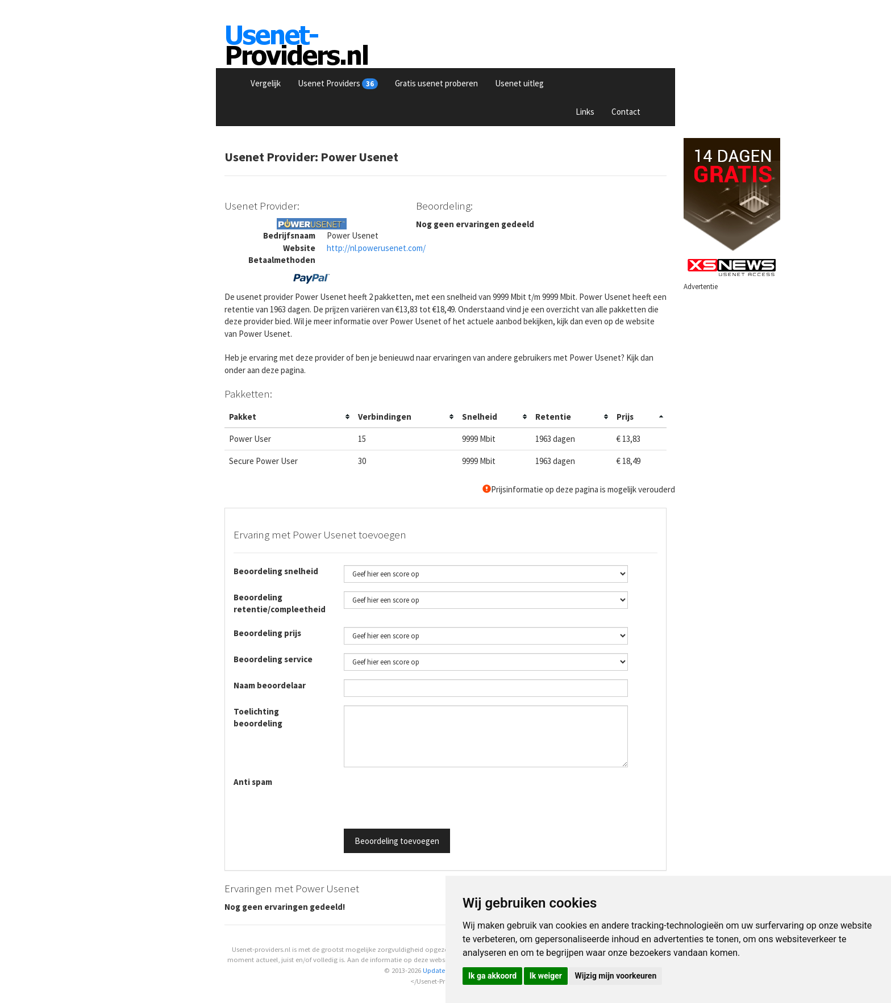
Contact (625, 111)
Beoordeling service (273, 659)
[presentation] (430, 798)
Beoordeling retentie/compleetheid (280, 603)
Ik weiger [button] (546, 975)
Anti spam (253, 781)
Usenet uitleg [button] (519, 83)
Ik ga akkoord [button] (492, 975)
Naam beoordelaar (270, 685)
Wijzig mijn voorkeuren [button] (615, 975)
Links (585, 111)
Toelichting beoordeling (258, 717)
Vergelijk (266, 83)
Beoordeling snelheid (276, 571)
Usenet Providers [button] (338, 83)
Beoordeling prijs (267, 633)
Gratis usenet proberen (436, 83)
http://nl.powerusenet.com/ (376, 248)
